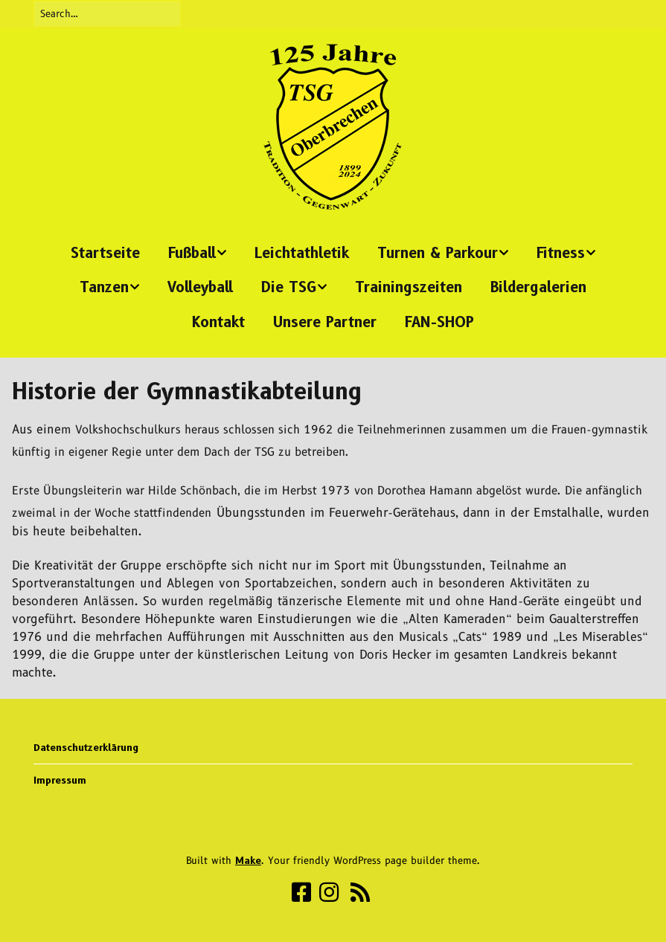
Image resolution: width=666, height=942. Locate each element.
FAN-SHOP (439, 322)
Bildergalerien (538, 287)
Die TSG (288, 287)
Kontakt (218, 322)
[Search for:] (107, 14)
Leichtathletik (301, 253)
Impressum (59, 780)
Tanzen (104, 287)
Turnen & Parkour (437, 253)
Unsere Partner (325, 322)
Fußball (192, 253)
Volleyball (200, 287)
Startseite (105, 253)
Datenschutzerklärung (85, 747)
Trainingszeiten (408, 287)
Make (248, 860)
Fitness (561, 253)
